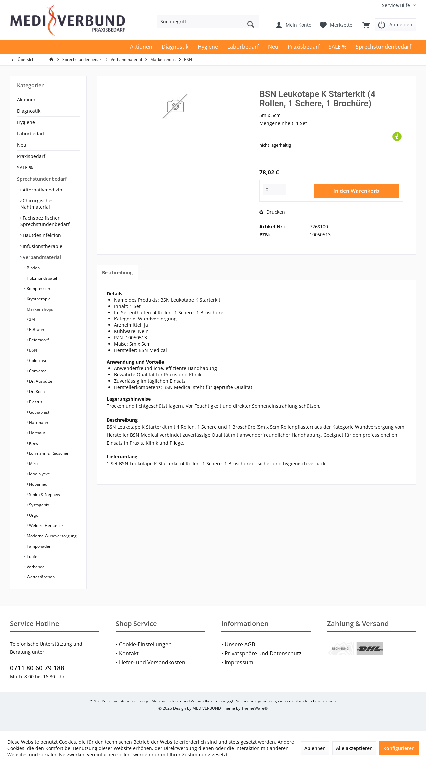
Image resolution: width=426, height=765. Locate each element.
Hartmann (38, 422)
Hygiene (26, 122)
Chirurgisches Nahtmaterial (37, 203)
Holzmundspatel (41, 278)
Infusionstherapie (41, 246)
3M (31, 319)
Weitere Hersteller (45, 525)
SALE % (25, 167)
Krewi (33, 443)
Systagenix (38, 505)
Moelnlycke (39, 474)
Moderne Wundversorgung (51, 536)
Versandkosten (204, 701)
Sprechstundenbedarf (42, 179)
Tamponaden (38, 546)
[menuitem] (396, 5)
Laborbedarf (31, 133)
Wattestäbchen (40, 577)
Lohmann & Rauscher (48, 453)
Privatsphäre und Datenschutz (263, 653)
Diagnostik (28, 111)
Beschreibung (117, 272)
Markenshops (39, 309)
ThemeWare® (254, 708)
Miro (33, 463)
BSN (32, 350)
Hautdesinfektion (41, 235)
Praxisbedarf (31, 156)
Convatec (37, 371)
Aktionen (27, 99)
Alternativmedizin (41, 190)
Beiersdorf (38, 340)
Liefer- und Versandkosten (152, 662)
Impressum (239, 662)
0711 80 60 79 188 (37, 668)
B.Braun (36, 329)
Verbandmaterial (41, 257)
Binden (33, 268)
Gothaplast (38, 412)
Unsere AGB (240, 644)
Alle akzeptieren (354, 748)
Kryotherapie (38, 299)
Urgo (33, 515)
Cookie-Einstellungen (145, 644)
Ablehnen (315, 748)
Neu (21, 145)
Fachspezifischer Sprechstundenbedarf (45, 221)
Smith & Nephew (44, 494)
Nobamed (37, 484)
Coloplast (37, 360)
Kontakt (129, 653)
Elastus (35, 402)
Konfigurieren (399, 748)
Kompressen (38, 288)
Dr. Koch (36, 391)
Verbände (35, 567)
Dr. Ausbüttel (40, 381)
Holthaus (37, 433)
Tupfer (32, 556)
